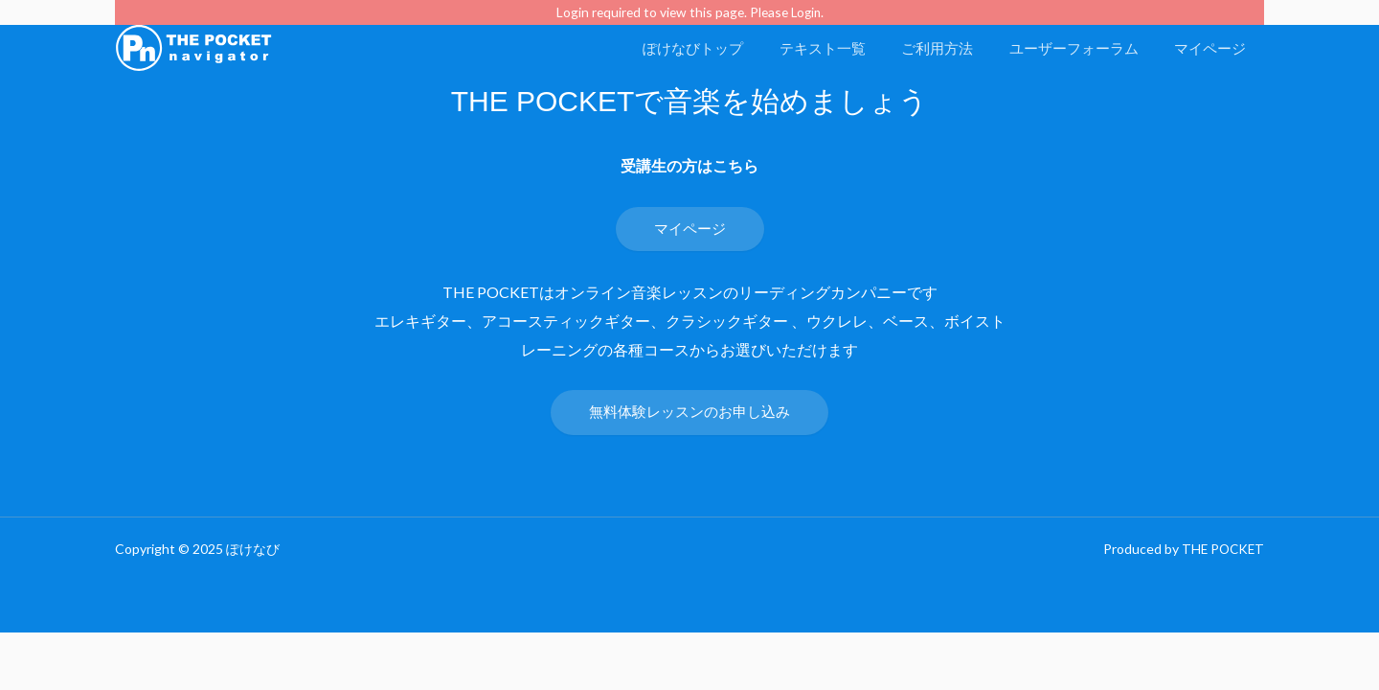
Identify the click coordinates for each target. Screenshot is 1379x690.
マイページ (1214, 48)
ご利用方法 (955, 48)
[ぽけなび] (194, 45)
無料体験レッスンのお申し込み (689, 412)
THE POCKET (1221, 550)
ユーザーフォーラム (1084, 48)
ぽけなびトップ (725, 48)
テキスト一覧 (847, 48)
